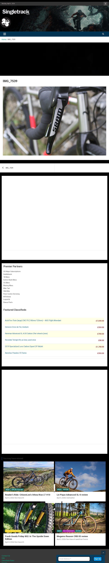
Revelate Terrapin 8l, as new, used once (20, 340)
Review (65, 489)
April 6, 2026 (9, 498)
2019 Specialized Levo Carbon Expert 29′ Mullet (24, 346)
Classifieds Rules (8, 561)
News (8, 489)
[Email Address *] (74, 558)
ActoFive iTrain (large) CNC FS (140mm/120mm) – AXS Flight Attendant (33, 320)
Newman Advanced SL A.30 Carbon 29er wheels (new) (26, 333)
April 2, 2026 (61, 539)
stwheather (71, 498)
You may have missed (13, 458)
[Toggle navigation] (5, 34)
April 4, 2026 (61, 498)
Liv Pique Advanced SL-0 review (72, 494)
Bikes (59, 489)
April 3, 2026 (9, 542)
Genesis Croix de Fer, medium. (17, 327)
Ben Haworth (19, 498)
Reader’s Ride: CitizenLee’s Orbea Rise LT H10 (27, 494)
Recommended (68, 531)
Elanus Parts (8, 302)
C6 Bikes (6, 283)
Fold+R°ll (6, 300)
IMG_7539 (9, 168)
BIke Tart (6, 288)
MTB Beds (7, 297)
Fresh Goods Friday (13, 531)
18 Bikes (6, 277)
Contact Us (6, 556)
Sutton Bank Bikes (10, 280)
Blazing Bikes (8, 285)
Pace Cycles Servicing (11, 294)
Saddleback (7, 274)
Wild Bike (6, 291)
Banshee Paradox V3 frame (16, 353)
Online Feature (17, 489)
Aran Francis (83, 539)
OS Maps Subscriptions (12, 271)
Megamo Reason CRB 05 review (72, 536)
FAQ (3, 558)
